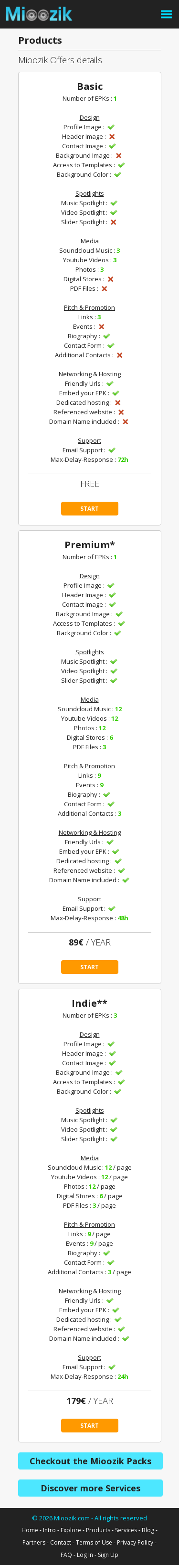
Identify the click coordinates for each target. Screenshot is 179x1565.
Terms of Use (94, 1542)
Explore (71, 1530)
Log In (85, 1555)
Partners (33, 1542)
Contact (60, 1542)
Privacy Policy (135, 1542)
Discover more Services (90, 1488)
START (89, 509)
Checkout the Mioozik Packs (90, 1461)
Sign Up (108, 1555)
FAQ (66, 1555)
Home (29, 1530)
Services (126, 1530)
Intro (49, 1530)
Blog (148, 1530)
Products (98, 1530)
